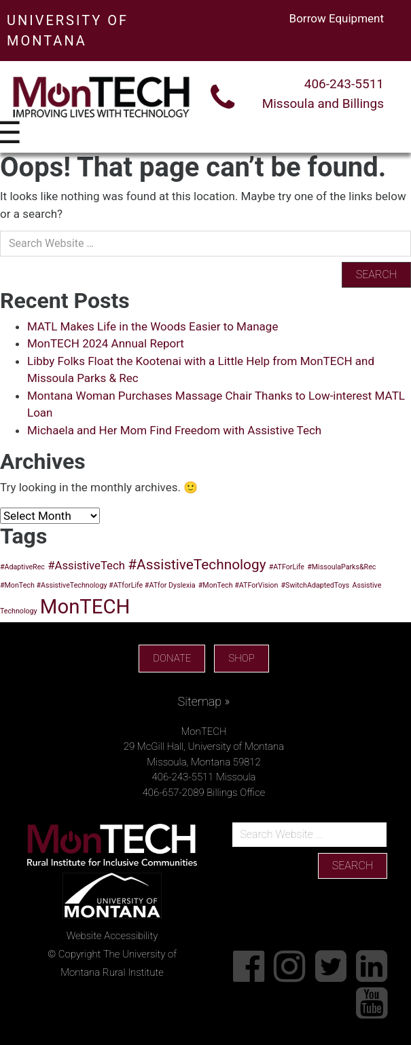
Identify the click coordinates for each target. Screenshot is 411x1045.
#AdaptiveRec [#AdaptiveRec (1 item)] (22, 567)
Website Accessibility (112, 936)
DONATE (172, 658)
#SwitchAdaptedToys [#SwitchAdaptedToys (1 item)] (315, 585)
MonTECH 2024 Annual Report (105, 343)
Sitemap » (204, 701)
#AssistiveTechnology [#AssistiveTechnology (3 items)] (197, 564)
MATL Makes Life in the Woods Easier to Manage (152, 326)
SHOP (241, 658)
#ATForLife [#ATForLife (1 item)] (286, 567)
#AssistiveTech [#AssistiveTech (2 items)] (86, 565)
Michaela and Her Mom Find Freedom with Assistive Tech (174, 430)
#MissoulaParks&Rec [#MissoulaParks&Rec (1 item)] (341, 567)
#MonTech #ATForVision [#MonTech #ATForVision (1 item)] (238, 585)
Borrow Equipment (336, 18)
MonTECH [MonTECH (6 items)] (85, 606)
